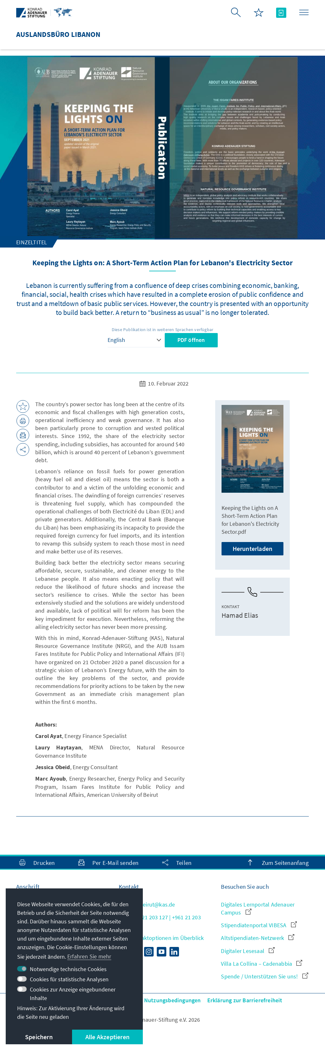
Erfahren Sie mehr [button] (89, 956)
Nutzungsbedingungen (172, 1000)
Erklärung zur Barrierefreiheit (244, 1000)
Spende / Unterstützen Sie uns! (264, 976)
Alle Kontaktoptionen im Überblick (161, 938)
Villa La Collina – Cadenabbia (261, 963)
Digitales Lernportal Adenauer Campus (258, 908)
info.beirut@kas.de (147, 904)
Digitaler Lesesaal (248, 951)
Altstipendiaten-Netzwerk (257, 938)
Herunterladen (253, 549)
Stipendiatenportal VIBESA (258, 925)
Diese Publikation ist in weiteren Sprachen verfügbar (162, 329)
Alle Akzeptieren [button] (107, 1037)
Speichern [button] (39, 1037)
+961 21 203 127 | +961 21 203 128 (160, 921)
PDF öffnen (191, 340)
